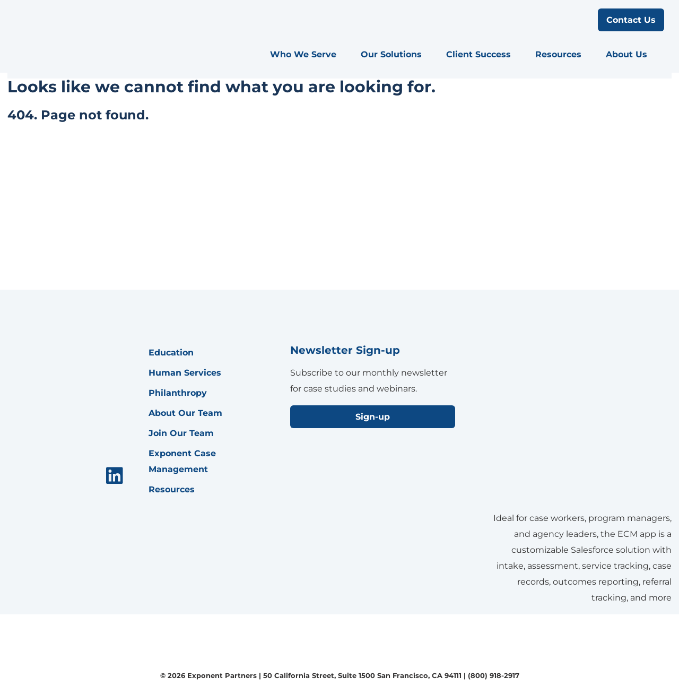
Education (171, 353)
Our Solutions (391, 54)
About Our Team (185, 413)
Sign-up (372, 417)
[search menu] (580, 20)
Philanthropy (178, 393)
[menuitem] (308, 54)
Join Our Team (181, 433)
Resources (558, 54)
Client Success (478, 54)
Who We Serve (303, 54)
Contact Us (631, 20)
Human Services (185, 373)
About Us (626, 54)
